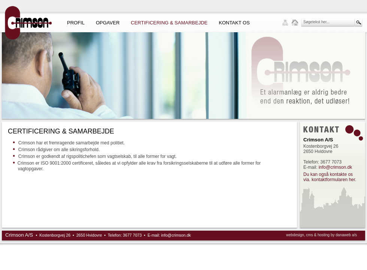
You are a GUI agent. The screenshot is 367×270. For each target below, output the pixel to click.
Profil (76, 23)
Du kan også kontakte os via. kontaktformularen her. (329, 177)
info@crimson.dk (335, 167)
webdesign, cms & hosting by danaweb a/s (321, 235)
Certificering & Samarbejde (169, 23)
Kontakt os (234, 23)
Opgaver (107, 23)
